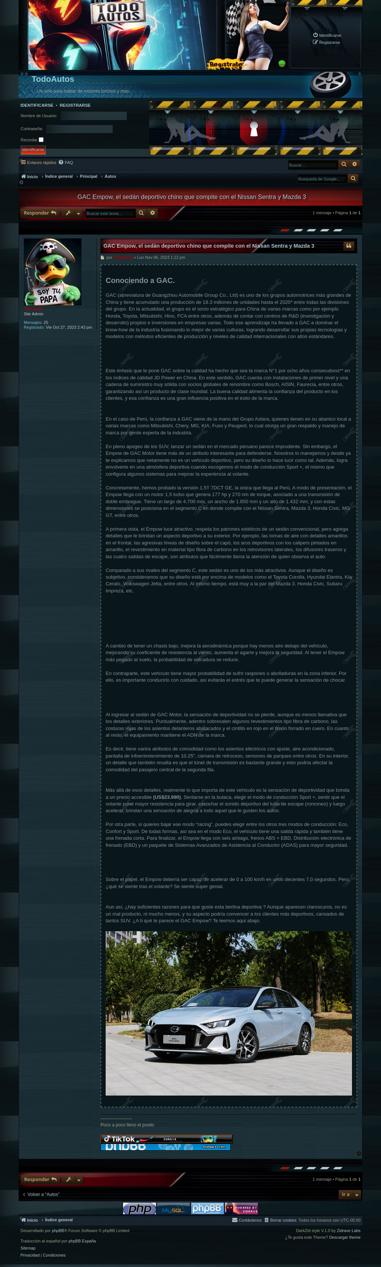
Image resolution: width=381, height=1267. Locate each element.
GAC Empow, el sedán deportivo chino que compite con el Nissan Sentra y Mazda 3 (191, 196)
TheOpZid (33, 308)
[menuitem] (327, 35)
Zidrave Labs (349, 1230)
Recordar (32, 139)
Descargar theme (345, 1237)
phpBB (58, 1230)
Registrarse (75, 105)
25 (46, 322)
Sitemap (27, 1248)
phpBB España (82, 1241)
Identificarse (37, 105)
